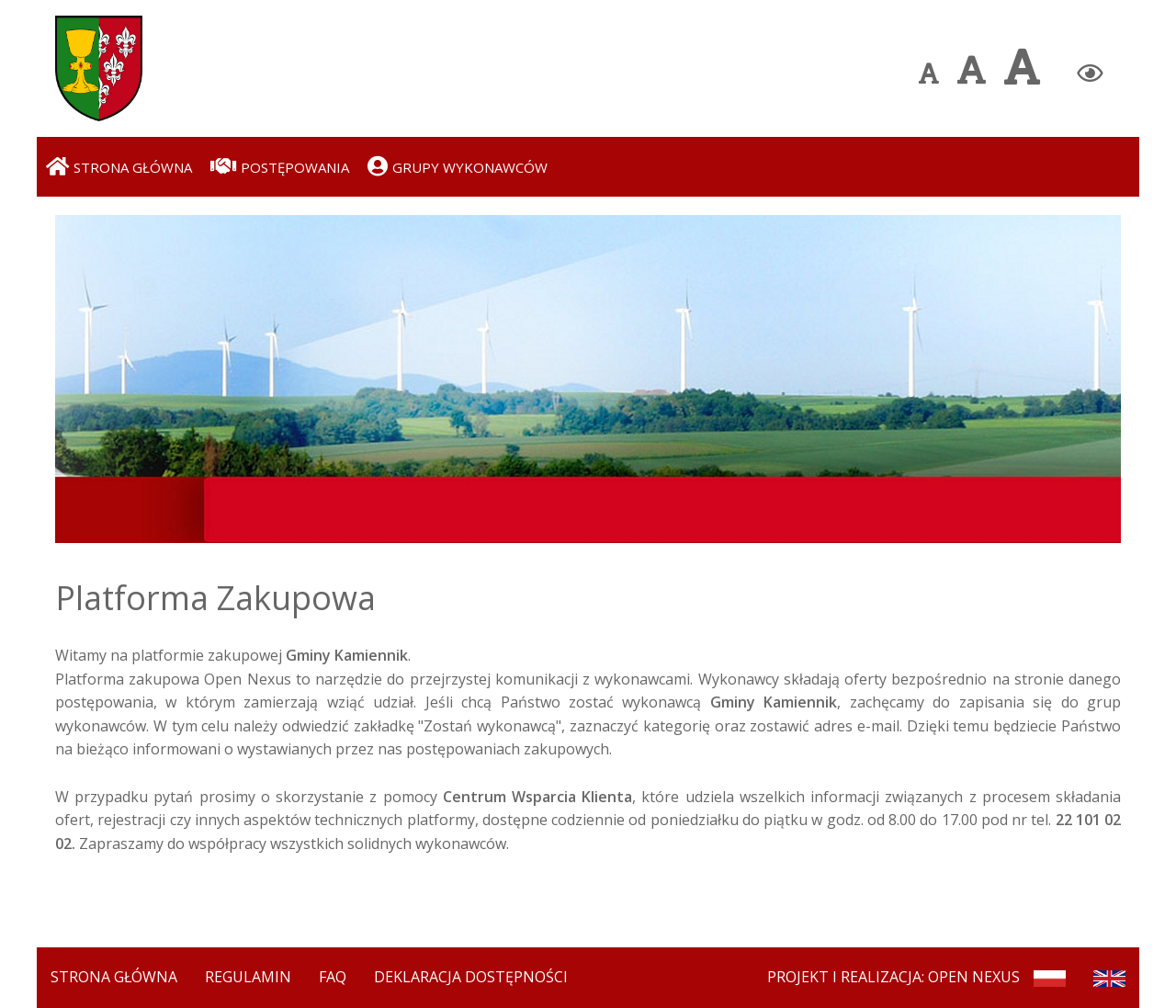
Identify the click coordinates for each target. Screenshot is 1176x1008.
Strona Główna (114, 977)
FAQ (332, 977)
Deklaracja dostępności (471, 977)
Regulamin (248, 977)
